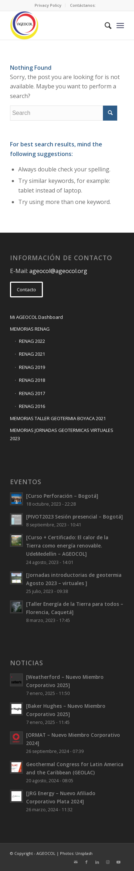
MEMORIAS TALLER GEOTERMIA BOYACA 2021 (58, 418)
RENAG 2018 (32, 380)
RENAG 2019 (32, 367)
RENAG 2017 (32, 393)
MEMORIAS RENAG (30, 329)
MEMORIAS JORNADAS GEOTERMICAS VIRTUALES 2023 (61, 434)
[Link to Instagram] (108, 862)
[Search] (104, 25)
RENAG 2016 (32, 406)
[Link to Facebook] (86, 862)
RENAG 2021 (32, 354)
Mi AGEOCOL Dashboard (36, 317)
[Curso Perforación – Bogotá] (62, 495)
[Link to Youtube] (118, 862)
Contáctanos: (83, 5)
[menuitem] (48, 5)
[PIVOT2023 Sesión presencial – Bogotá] (74, 516)
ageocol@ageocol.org (58, 271)
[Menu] (120, 25)
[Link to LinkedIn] (97, 862)
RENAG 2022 (32, 341)
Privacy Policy (48, 5)
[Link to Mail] (75, 862)
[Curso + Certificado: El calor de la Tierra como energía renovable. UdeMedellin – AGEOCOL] (67, 545)
